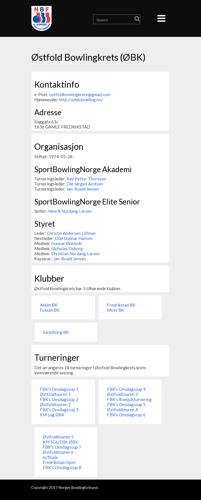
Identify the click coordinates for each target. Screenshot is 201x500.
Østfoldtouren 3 (122, 394)
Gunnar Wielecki (66, 243)
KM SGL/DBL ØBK (60, 441)
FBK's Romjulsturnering (129, 399)
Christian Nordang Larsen (75, 253)
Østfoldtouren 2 (55, 404)
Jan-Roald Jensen (83, 188)
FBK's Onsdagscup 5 (126, 404)
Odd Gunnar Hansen (74, 238)
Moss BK (115, 310)
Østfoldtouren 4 (122, 409)
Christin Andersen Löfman (71, 233)
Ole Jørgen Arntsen (85, 183)
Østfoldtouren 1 (55, 394)
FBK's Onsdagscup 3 (59, 409)
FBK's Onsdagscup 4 (126, 389)
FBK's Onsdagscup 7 (62, 447)
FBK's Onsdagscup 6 (126, 414)
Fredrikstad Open (59, 462)
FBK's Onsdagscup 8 (62, 467)
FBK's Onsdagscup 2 (59, 399)
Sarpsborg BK (56, 332)
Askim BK (48, 304)
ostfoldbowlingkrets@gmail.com (79, 94)
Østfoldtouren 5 (58, 436)
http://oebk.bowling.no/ (81, 99)
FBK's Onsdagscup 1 (59, 389)
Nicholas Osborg (67, 248)
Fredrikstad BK (121, 304)
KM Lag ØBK (52, 414)
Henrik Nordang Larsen (70, 211)
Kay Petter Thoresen (86, 178)
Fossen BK (50, 310)
